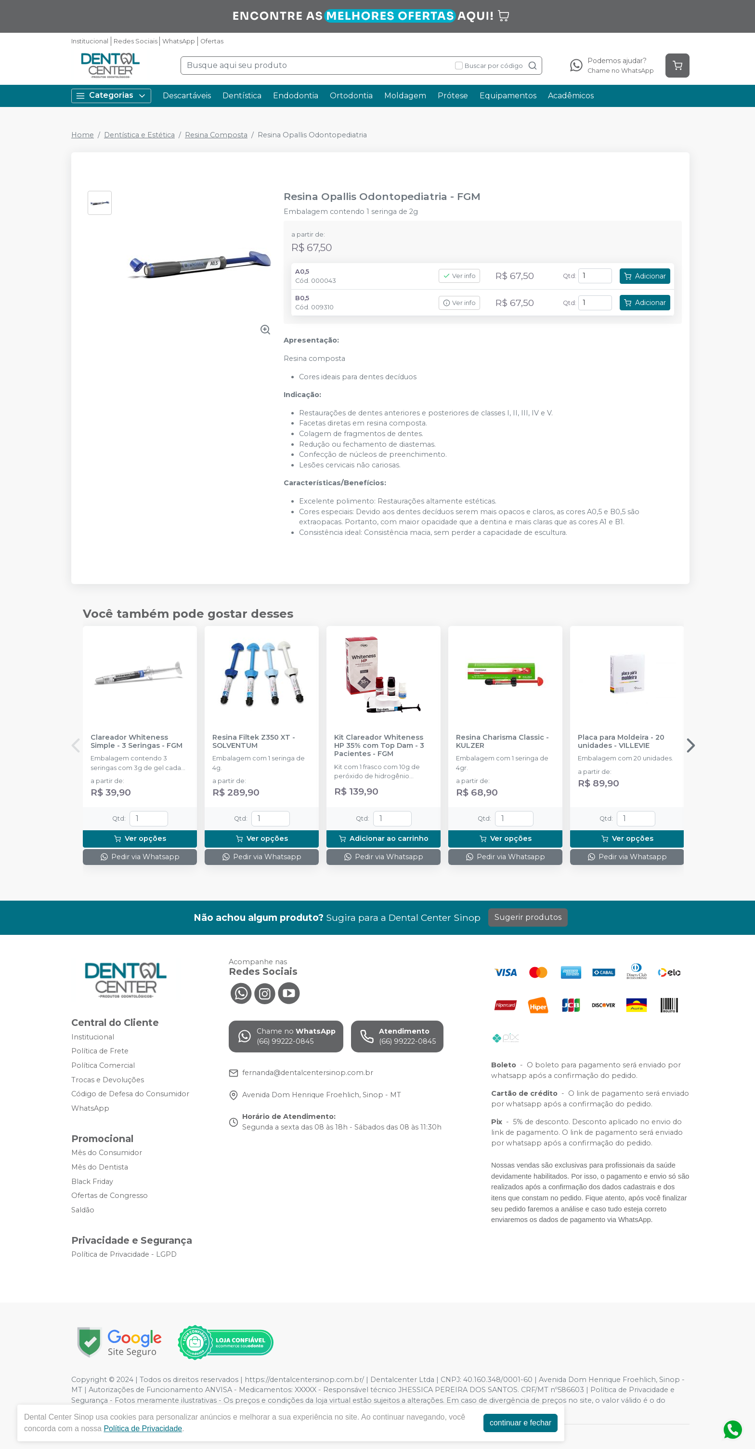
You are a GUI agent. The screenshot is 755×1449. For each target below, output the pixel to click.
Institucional (89, 41)
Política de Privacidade (143, 1428)
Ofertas (211, 41)
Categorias (111, 96)
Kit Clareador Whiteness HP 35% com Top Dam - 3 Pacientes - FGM (379, 745)
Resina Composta (216, 135)
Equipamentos (508, 95)
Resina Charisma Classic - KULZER (502, 741)
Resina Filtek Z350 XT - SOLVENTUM (253, 741)
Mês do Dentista (99, 1167)
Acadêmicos (571, 95)
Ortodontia (351, 95)
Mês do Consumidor (106, 1153)
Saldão (82, 1210)
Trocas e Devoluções (107, 1080)
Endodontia (295, 95)
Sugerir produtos (528, 917)
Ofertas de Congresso (109, 1195)
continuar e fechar (520, 1423)
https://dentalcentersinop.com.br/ (304, 1379)
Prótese (453, 95)
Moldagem (405, 95)
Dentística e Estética (139, 135)
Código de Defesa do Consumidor (130, 1094)
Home (82, 135)
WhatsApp (178, 41)
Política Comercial (103, 1065)
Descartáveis (187, 95)
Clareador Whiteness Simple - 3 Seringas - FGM (136, 741)
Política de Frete (100, 1051)
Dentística (241, 95)
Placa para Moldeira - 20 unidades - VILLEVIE (621, 741)
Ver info (459, 275)
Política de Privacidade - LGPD (124, 1254)
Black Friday (92, 1181)
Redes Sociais (135, 41)
